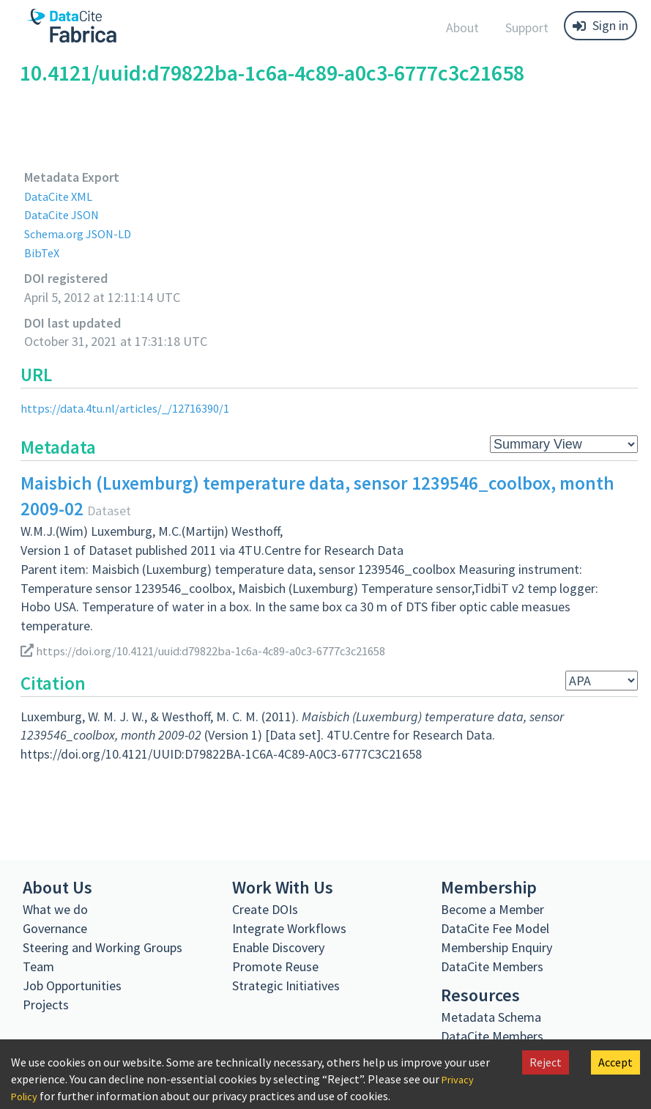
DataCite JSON (65, 214)
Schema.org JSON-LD (83, 233)
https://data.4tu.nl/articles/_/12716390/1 (133, 407)
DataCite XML (61, 196)
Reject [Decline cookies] (545, 1062)
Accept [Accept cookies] (615, 1062)
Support (526, 27)
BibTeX (43, 252)
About (462, 27)
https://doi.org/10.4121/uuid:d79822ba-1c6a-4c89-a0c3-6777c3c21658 (220, 650)
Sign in (600, 25)
